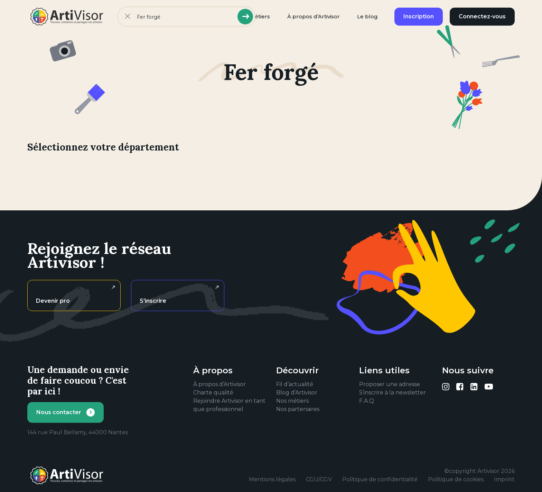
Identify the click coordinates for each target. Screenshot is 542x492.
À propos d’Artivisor (313, 16)
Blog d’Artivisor (296, 392)
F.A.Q (366, 401)
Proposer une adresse (389, 384)
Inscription (418, 16)
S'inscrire (153, 301)
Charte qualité (213, 392)
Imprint (504, 479)
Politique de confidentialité (380, 479)
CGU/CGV (319, 479)
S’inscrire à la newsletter (392, 392)
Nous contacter (58, 412)
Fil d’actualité (294, 384)
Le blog (367, 16)
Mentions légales (272, 479)
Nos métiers (292, 401)
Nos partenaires (297, 409)
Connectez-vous (482, 16)
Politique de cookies (456, 479)
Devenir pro (53, 301)
